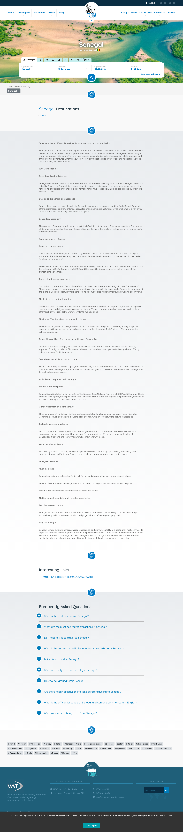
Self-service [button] (145, 13)
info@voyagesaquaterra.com (109, 797)
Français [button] (150, 3)
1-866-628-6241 (102, 793)
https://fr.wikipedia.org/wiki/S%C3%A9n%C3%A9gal (68, 577)
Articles (171, 12)
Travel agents (23, 13)
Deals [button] (134, 13)
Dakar (43, 115)
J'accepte (91, 825)
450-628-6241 (101, 789)
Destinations (39, 13)
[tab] (29, 59)
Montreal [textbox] (25, 69)
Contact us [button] (159, 13)
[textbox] (64, 69)
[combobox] (37, 69)
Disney (61, 12)
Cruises (51, 13)
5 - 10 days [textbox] (136, 69)
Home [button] (11, 13)
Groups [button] (124, 13)
